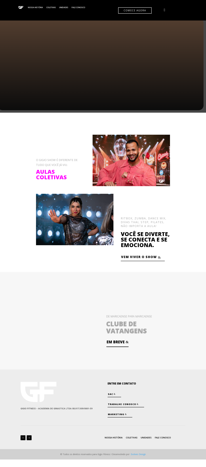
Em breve (116, 349)
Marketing (116, 421)
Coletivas (51, 7)
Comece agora (135, 10)
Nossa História (35, 7)
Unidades (63, 7)
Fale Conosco (78, 7)
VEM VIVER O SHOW (135, 260)
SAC (110, 401)
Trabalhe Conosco (122, 411)
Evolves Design (138, 461)
